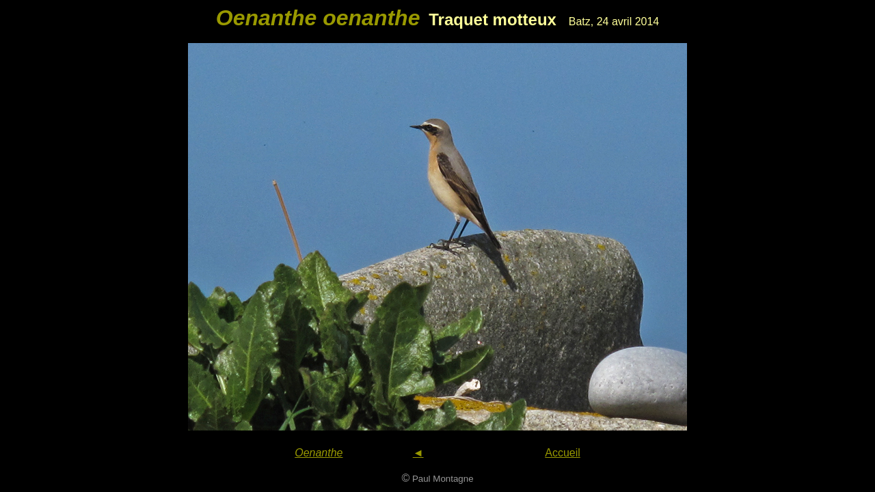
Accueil (562, 453)
